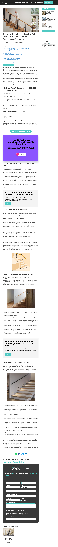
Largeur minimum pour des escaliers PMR (14, 54)
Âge (22, 486)
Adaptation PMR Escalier (18, 42)
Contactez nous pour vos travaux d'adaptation (14, 60)
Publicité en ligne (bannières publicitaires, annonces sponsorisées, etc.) (20, 517)
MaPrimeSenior (8, 2)
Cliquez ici (9, 203)
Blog (31, 2)
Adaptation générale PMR (46, 34)
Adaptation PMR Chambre (46, 35)
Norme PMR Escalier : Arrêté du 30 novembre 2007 (14, 52)
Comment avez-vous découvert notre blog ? (15, 511)
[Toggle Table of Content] (36, 47)
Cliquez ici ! (20, 154)
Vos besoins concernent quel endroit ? (13, 495)
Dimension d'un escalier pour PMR (11, 53)
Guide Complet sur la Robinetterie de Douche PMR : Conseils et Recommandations (50, 25)
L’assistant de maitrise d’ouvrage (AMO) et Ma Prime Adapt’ (50, 12)
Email (7, 490)
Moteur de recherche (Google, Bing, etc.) (14, 512)
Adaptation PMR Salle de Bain (47, 41)
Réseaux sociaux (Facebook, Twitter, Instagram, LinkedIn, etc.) (18, 514)
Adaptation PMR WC (45, 43)
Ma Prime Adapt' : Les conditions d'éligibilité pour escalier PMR (16, 48)
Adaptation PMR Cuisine (46, 37)
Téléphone (8, 486)
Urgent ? (23, 499)
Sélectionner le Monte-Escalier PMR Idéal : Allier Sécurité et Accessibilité (9, 540)
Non (25, 501)
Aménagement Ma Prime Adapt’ (21, 2)
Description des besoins (10, 503)
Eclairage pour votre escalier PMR (11, 59)
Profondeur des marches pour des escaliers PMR (16, 57)
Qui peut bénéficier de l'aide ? (12, 49)
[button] (16, 455)
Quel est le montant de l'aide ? (12, 50)
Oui (22, 501)
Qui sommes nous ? (38, 2)
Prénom (23, 482)
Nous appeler (48, 2)
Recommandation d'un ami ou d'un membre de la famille (17, 515)
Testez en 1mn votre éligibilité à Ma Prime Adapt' (14, 62)
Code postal (8, 499)
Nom (7, 482)
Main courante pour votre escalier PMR (12, 58)
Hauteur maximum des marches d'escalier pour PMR (16, 55)
